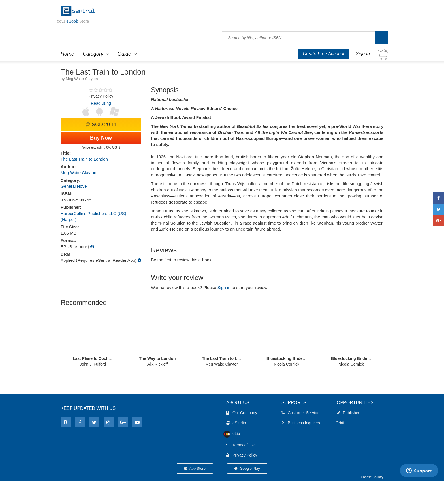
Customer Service (300, 412)
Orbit (341, 423)
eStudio (236, 423)
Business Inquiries (300, 423)
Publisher (348, 412)
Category (93, 54)
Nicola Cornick (286, 364)
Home (67, 54)
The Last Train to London (84, 159)
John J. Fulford (93, 364)
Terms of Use (241, 445)
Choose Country (372, 477)
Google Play (247, 468)
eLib (233, 433)
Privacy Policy (241, 455)
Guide (124, 54)
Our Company (241, 412)
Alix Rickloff (157, 364)
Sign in (223, 287)
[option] (93, 338)
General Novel (74, 186)
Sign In (363, 53)
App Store (195, 468)
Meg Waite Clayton (78, 172)
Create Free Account (323, 53)
